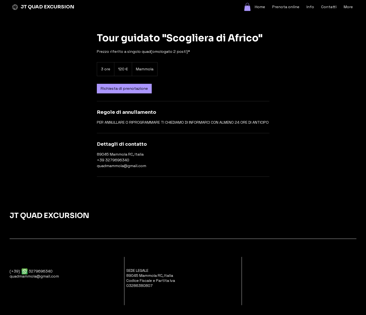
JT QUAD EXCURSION (47, 7)
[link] (124, 88)
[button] (247, 7)
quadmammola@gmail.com (34, 276)
